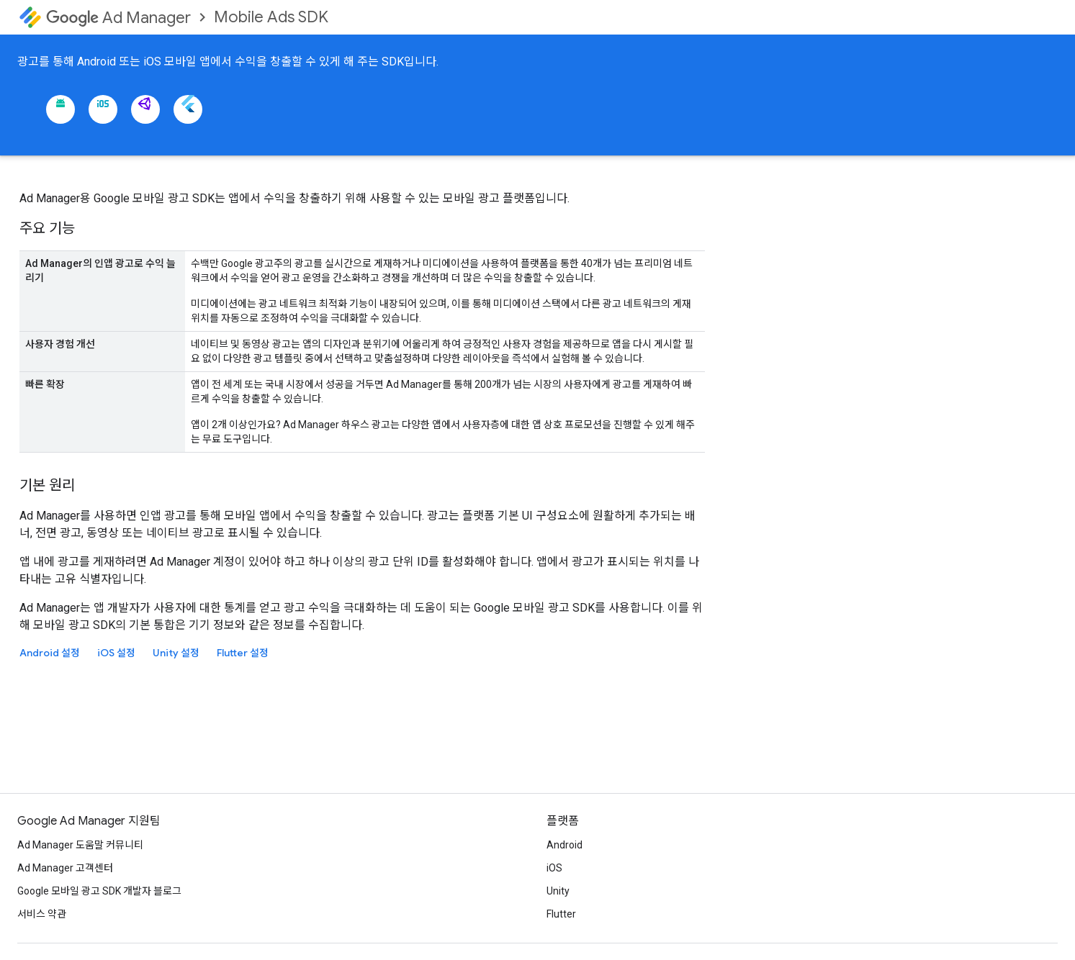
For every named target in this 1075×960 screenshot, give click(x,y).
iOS (554, 868)
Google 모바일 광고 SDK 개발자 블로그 (99, 891)
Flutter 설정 (243, 652)
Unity (558, 891)
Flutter (561, 914)
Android (565, 845)
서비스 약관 (41, 914)
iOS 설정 (116, 652)
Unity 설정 (176, 652)
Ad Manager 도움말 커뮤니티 (80, 845)
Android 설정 (49, 652)
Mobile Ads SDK (271, 17)
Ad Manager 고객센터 (65, 868)
